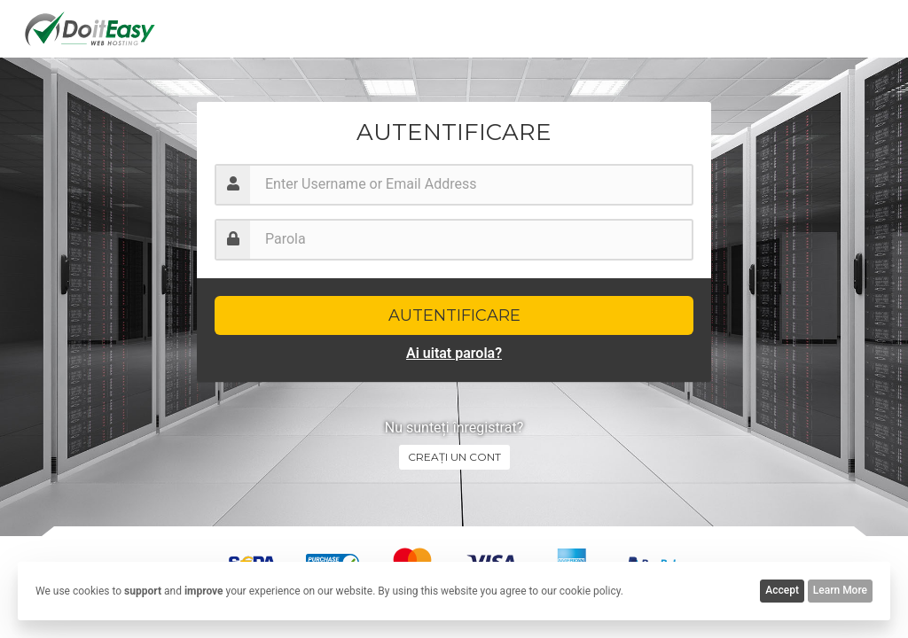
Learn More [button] (840, 590)
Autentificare (454, 315)
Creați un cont (454, 456)
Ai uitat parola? (454, 353)
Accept (782, 590)
